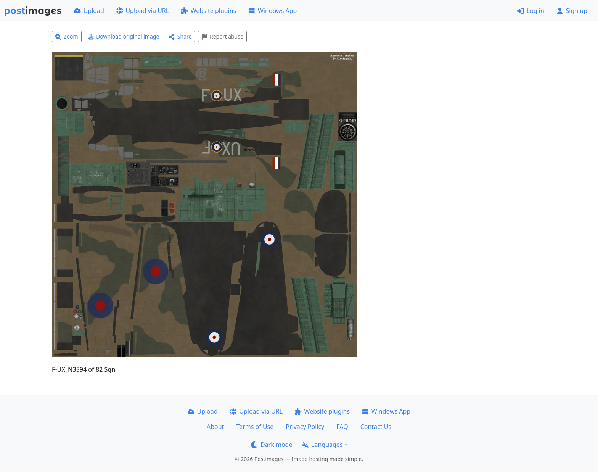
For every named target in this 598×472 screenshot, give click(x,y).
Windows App (272, 10)
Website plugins (208, 10)
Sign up (571, 10)
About (215, 426)
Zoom (66, 36)
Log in (530, 10)
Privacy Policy (305, 426)
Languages (322, 444)
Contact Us (375, 426)
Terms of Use (254, 426)
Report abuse (222, 36)
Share (180, 36)
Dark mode (271, 444)
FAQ (342, 426)
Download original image (123, 36)
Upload (89, 10)
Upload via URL (142, 10)
